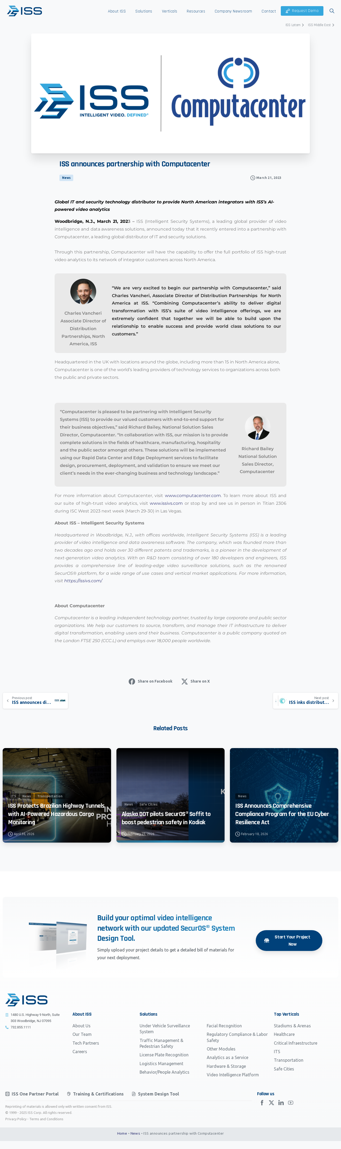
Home (122, 1141)
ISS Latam (295, 25)
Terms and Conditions (46, 1127)
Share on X (195, 681)
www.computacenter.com (193, 495)
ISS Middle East (322, 25)
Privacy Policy (15, 1127)
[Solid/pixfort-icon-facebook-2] (262, 1114)
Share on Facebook (150, 681)
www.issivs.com (166, 503)
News (135, 1141)
